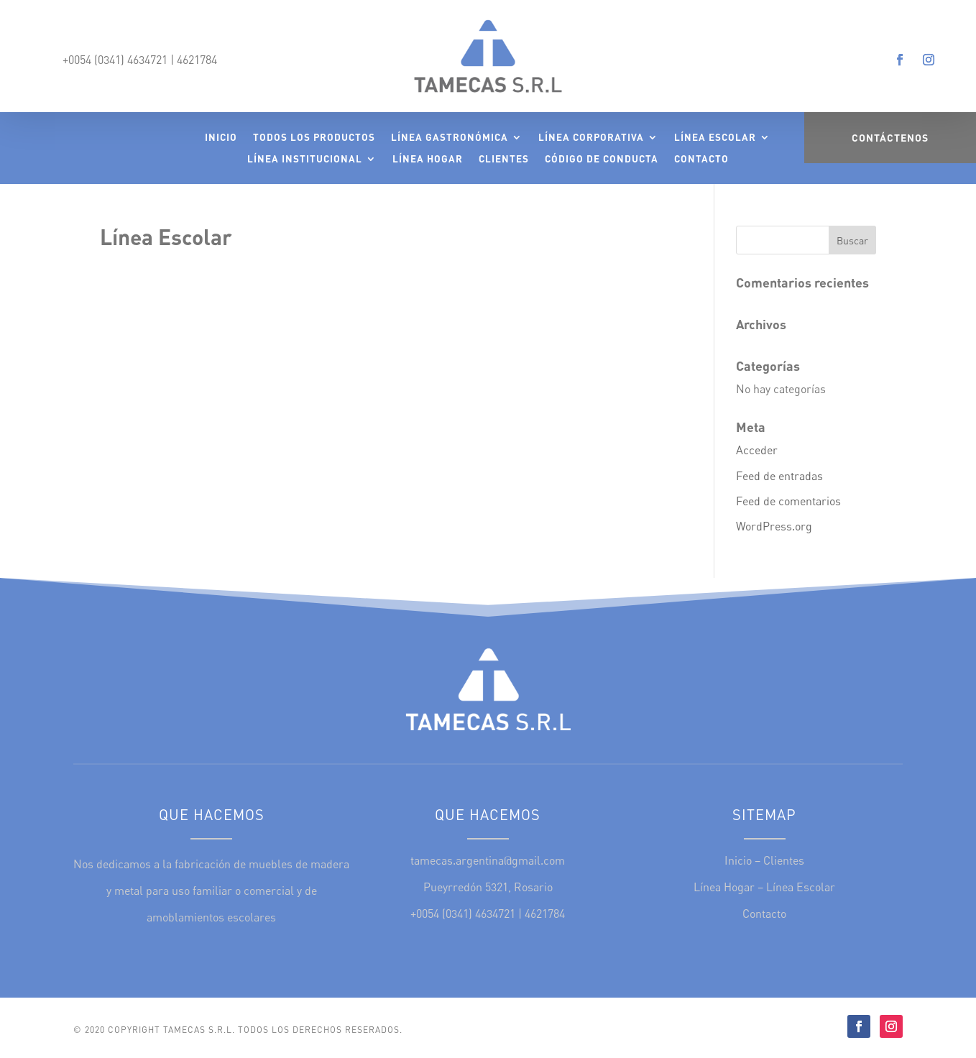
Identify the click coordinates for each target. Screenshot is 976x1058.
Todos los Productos (314, 137)
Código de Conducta (601, 159)
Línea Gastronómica (449, 137)
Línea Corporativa (591, 137)
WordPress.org (774, 526)
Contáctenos (890, 138)
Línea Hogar (427, 159)
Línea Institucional (304, 159)
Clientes (504, 159)
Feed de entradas (779, 476)
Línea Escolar (715, 137)
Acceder (757, 450)
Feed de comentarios (788, 501)
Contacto (701, 159)
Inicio (221, 137)
